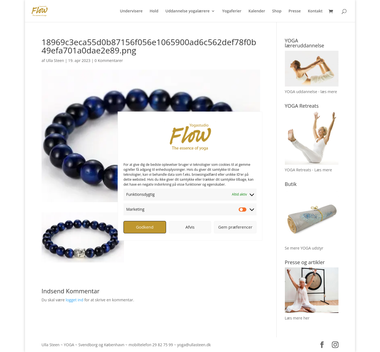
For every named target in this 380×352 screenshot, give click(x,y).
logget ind (74, 299)
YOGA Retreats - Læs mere (308, 169)
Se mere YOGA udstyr (304, 248)
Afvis (190, 227)
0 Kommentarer (109, 60)
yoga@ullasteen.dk (194, 344)
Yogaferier (231, 11)
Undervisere (131, 11)
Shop (277, 11)
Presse (294, 11)
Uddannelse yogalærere (188, 11)
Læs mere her (297, 318)
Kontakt (315, 11)
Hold (154, 11)
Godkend (144, 227)
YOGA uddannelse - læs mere (311, 91)
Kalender (256, 11)
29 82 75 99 (162, 344)
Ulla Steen (55, 60)
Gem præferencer (235, 227)
